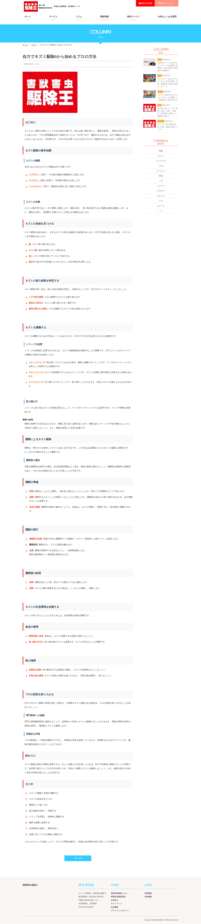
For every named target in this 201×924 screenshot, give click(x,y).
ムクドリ (161, 207)
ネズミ (38, 64)
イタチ (161, 166)
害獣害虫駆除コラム (119, 893)
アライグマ (161, 161)
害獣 (161, 151)
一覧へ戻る (78, 858)
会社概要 (114, 907)
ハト (161, 212)
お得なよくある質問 (167, 18)
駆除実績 (104, 18)
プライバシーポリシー (120, 911)
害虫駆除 (148, 897)
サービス (53, 18)
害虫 (161, 177)
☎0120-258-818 (145, 3)
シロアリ (161, 187)
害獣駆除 (148, 893)
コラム (79, 18)
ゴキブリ (161, 197)
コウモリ (161, 192)
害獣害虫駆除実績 (118, 897)
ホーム (28, 18)
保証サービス (133, 18)
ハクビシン (161, 171)
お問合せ (114, 900)
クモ (161, 202)
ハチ (161, 182)
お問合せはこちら (165, 3)
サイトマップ (116, 904)
